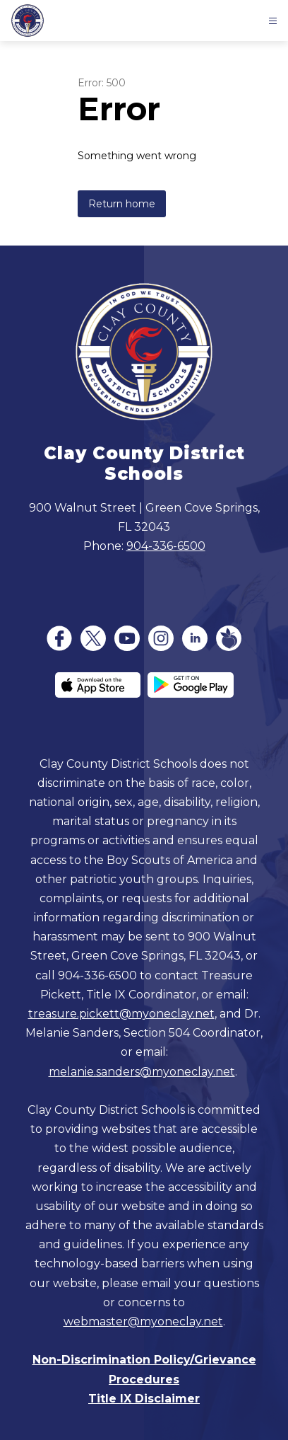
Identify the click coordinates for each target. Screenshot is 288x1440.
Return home (121, 203)
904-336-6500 (165, 546)
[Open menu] (273, 21)
